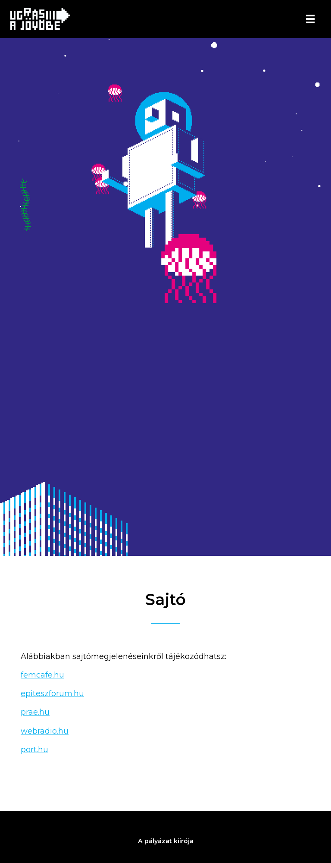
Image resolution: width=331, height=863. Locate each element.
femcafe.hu (42, 675)
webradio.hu (45, 731)
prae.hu (35, 712)
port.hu (34, 749)
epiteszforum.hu (52, 693)
